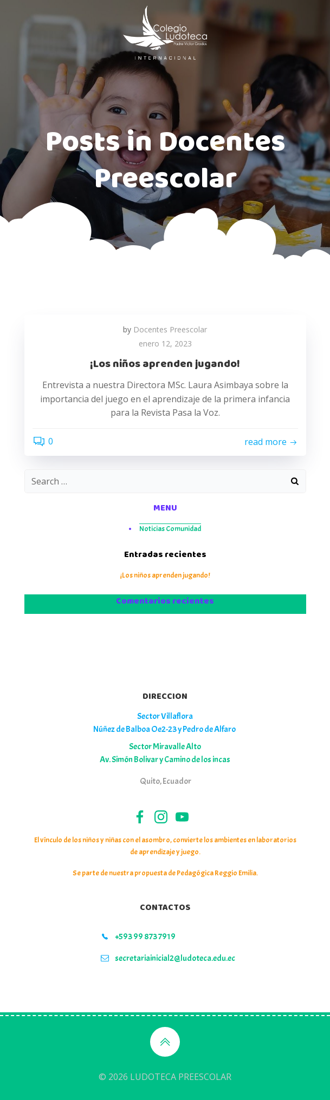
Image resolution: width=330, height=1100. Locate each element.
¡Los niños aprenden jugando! (165, 575)
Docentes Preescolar (170, 329)
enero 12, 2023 (165, 343)
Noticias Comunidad (170, 528)
